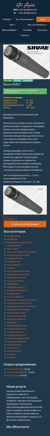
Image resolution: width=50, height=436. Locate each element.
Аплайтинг (12, 239)
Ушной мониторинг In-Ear (19, 303)
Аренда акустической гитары (21, 306)
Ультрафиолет (14, 264)
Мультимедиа (9, 30)
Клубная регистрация (25, 224)
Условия (27, 30)
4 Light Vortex (13, 375)
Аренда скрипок (15, 332)
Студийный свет (15, 258)
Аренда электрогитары (18, 309)
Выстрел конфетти (16, 319)
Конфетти (12, 354)
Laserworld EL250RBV (17, 372)
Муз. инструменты (37, 24)
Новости (25, 35)
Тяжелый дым (14, 351)
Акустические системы (18, 271)
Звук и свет (12, 248)
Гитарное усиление (16, 316)
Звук (42, 19)
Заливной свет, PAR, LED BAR (21, 252)
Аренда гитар (13, 293)
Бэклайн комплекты (17, 290)
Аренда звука (13, 236)
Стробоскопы (14, 261)
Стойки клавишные (16, 328)
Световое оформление (18, 338)
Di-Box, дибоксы (15, 296)
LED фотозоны (14, 344)
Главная (7, 19)
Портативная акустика (18, 274)
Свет (11, 24)
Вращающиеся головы (18, 255)
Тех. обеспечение (24, 19)
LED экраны (13, 348)
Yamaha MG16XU (15, 369)
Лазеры (11, 268)
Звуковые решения (16, 341)
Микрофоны (9, 219)
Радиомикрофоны (16, 287)
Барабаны (12, 322)
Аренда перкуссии (16, 335)
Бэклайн (11, 357)
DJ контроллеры (15, 280)
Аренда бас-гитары (16, 312)
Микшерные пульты (17, 277)
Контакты (42, 30)
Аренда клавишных (16, 325)
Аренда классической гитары (21, 300)
